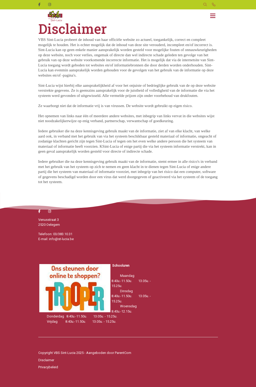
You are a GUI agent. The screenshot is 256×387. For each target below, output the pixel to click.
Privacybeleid (48, 367)
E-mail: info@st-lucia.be (56, 239)
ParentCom (123, 353)
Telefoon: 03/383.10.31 (55, 234)
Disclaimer (46, 360)
